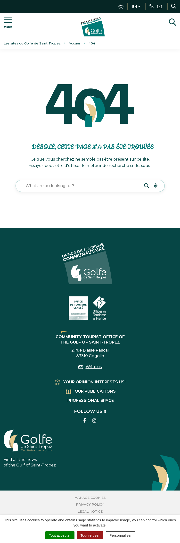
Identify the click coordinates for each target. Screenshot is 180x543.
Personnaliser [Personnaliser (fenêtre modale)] (120, 535)
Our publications (91, 391)
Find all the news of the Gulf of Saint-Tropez (30, 448)
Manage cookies (90, 498)
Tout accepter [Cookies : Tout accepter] (60, 535)
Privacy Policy (90, 504)
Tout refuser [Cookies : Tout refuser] (90, 535)
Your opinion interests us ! (90, 382)
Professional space (90, 400)
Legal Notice (90, 511)
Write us (90, 366)
